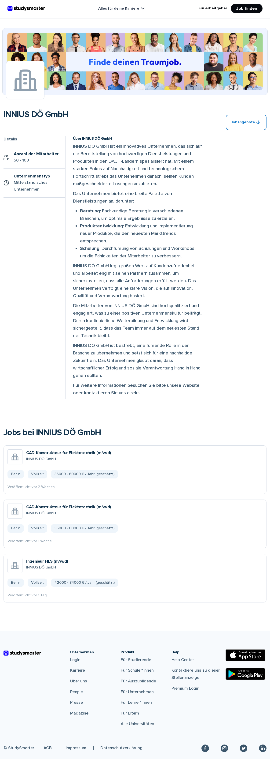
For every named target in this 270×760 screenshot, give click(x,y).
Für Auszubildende (138, 682)
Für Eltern (130, 714)
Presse (76, 703)
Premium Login (185, 689)
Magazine (79, 714)
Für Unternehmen (137, 692)
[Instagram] (224, 749)
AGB (48, 748)
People (76, 692)
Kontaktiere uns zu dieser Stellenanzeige (195, 675)
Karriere (77, 671)
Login (75, 660)
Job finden (246, 8)
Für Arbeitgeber (213, 8)
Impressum (76, 748)
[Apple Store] (245, 656)
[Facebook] (205, 749)
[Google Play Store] (245, 675)
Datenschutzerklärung (121, 748)
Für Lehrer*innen (136, 703)
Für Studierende (136, 660)
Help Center (182, 660)
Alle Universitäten (137, 724)
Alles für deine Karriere (122, 8)
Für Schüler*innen (137, 671)
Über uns (78, 682)
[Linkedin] (262, 749)
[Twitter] (243, 749)
